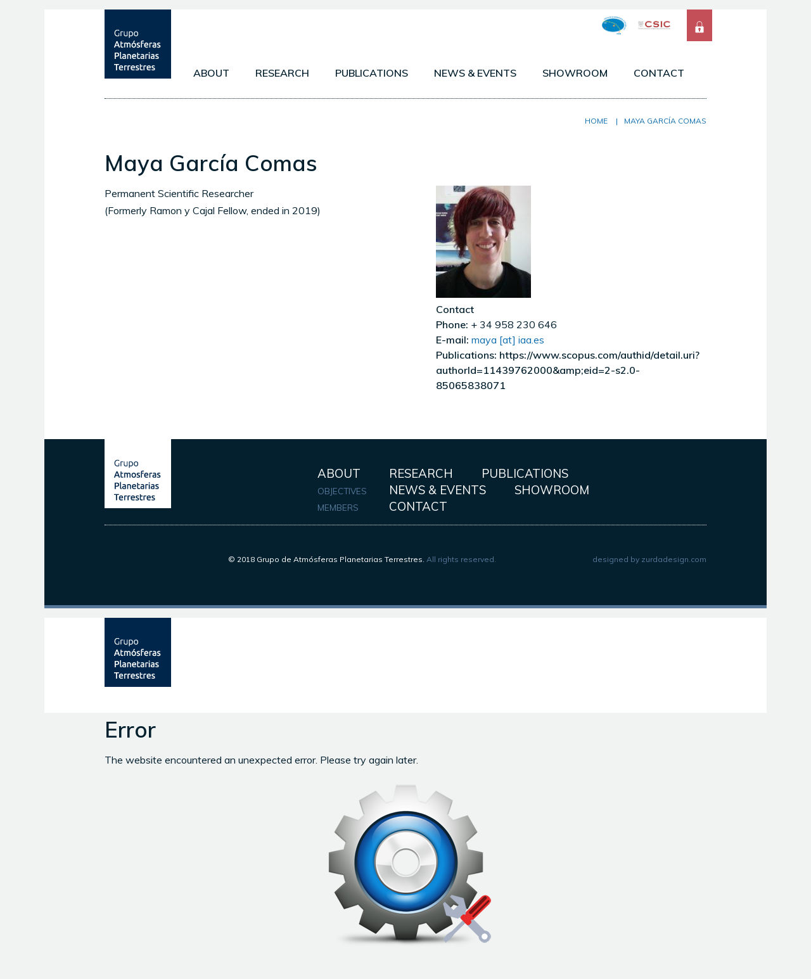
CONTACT (659, 73)
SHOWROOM (575, 73)
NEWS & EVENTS (475, 73)
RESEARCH (282, 73)
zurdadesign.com (673, 559)
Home (596, 120)
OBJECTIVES (342, 491)
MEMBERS (338, 507)
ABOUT (211, 73)
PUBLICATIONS (371, 73)
